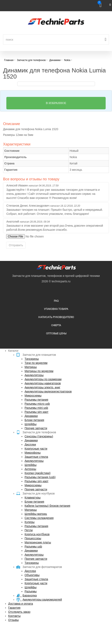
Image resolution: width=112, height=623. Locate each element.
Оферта (56, 325)
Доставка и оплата (20, 603)
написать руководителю (56, 317)
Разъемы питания (36, 399)
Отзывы (13, 620)
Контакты (14, 615)
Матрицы (31, 367)
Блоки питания (34, 420)
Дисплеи (30, 444)
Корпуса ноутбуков (37, 534)
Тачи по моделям (36, 363)
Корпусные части (36, 448)
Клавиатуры (33, 497)
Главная (9, 60)
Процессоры (33, 538)
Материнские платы (38, 542)
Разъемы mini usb (36, 407)
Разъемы (31, 591)
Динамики (31, 416)
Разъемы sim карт (37, 411)
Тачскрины (32, 358)
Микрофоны (33, 452)
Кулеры (30, 522)
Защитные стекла (36, 456)
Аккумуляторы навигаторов (43, 383)
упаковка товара (56, 309)
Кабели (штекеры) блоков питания (47, 505)
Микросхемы (33, 395)
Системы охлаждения (39, 518)
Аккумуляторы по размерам (43, 379)
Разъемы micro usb (37, 403)
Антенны (30, 469)
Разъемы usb (33, 546)
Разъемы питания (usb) (40, 477)
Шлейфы (30, 424)
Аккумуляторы (34, 375)
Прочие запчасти (36, 428)
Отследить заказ (19, 611)
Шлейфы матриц (36, 513)
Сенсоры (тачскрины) (39, 436)
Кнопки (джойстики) (38, 473)
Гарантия (14, 607)
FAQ (56, 301)
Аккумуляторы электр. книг (42, 387)
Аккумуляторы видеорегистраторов (48, 391)
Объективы (32, 575)
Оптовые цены (56, 334)
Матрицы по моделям (39, 371)
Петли (29, 530)
